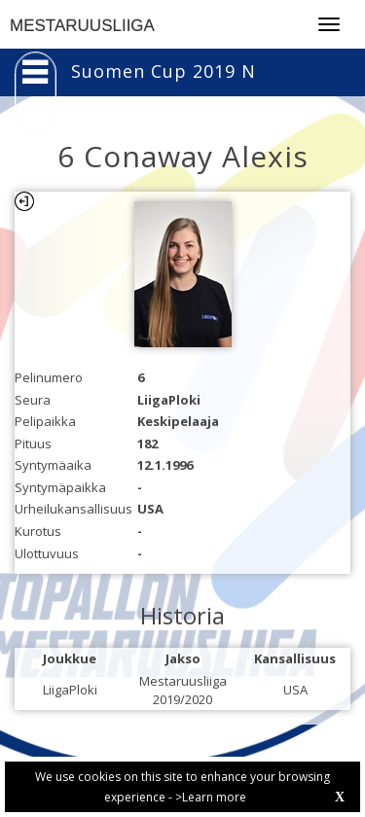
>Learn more (210, 797)
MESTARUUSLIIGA (82, 26)
